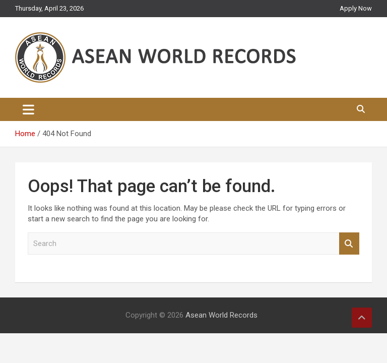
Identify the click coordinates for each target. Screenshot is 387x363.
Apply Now (356, 8)
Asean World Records (221, 315)
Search (349, 243)
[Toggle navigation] (28, 109)
